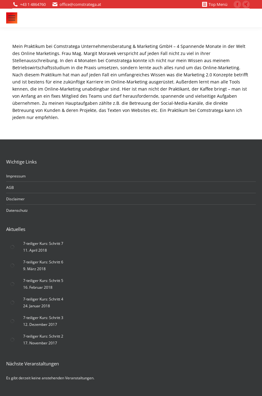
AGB (10, 187)
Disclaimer (15, 199)
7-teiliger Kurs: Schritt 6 (43, 262)
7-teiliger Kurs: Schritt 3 (43, 317)
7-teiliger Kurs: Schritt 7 (43, 243)
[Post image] (12, 247)
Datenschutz (17, 210)
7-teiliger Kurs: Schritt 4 (43, 299)
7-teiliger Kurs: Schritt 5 (43, 280)
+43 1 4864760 (33, 4)
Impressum (16, 176)
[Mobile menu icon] (11, 17)
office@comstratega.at (80, 4)
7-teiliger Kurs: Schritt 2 (43, 336)
